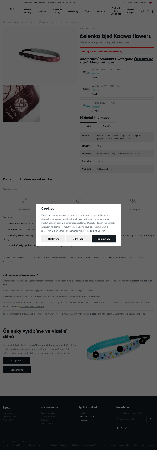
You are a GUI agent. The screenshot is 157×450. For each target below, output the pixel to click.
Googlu (91, 223)
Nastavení (53, 238)
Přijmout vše (103, 238)
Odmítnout (78, 238)
